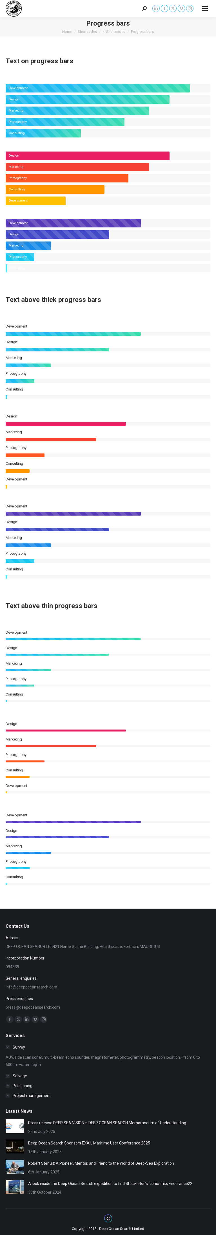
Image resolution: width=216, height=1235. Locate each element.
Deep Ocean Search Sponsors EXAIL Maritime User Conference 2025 (89, 1143)
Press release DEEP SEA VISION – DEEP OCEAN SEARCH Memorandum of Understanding (107, 1123)
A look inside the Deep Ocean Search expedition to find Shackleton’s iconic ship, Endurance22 (110, 1183)
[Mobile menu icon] (204, 8)
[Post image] (15, 1126)
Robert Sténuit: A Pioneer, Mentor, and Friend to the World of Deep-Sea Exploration (101, 1163)
